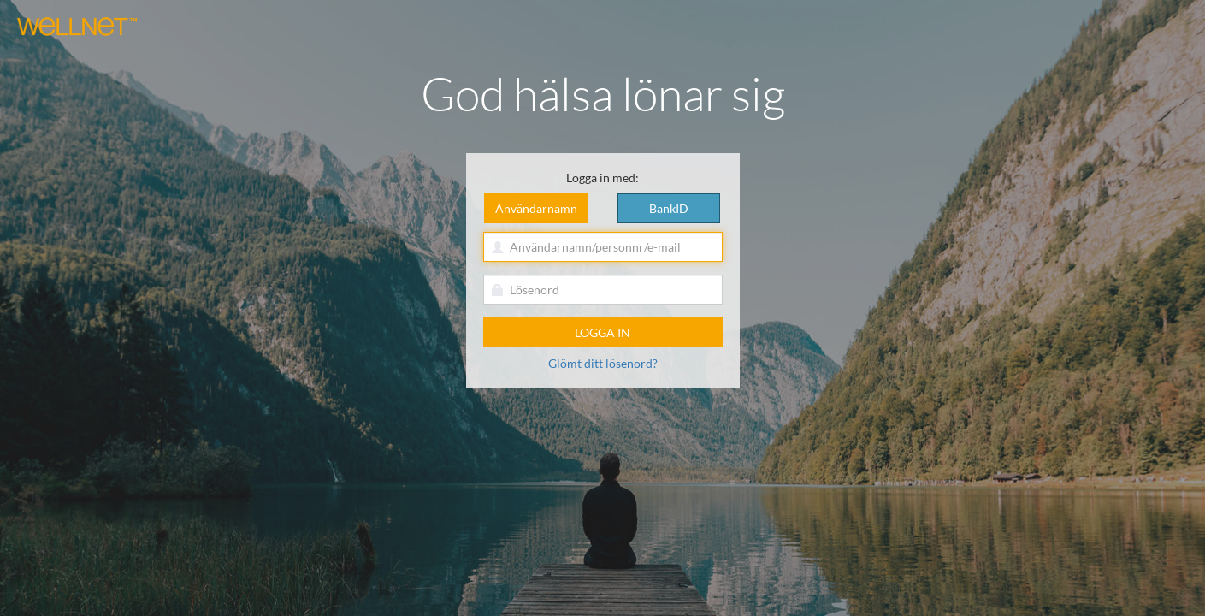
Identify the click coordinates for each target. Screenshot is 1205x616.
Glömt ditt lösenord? (603, 363)
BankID (668, 208)
